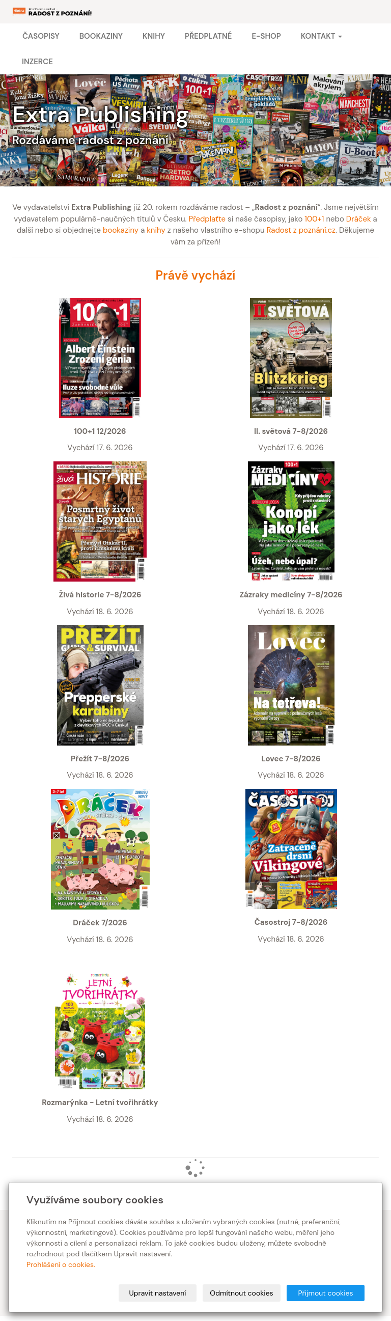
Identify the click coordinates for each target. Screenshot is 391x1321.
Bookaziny (101, 36)
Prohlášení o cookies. (60, 1264)
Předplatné (208, 36)
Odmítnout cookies (241, 1293)
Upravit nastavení (157, 1293)
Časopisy (41, 36)
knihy (156, 230)
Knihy (154, 36)
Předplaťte (207, 219)
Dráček (358, 219)
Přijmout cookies (325, 1293)
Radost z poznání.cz (301, 230)
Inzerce (37, 62)
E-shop (266, 36)
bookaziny (120, 230)
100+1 (314, 219)
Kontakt (321, 36)
